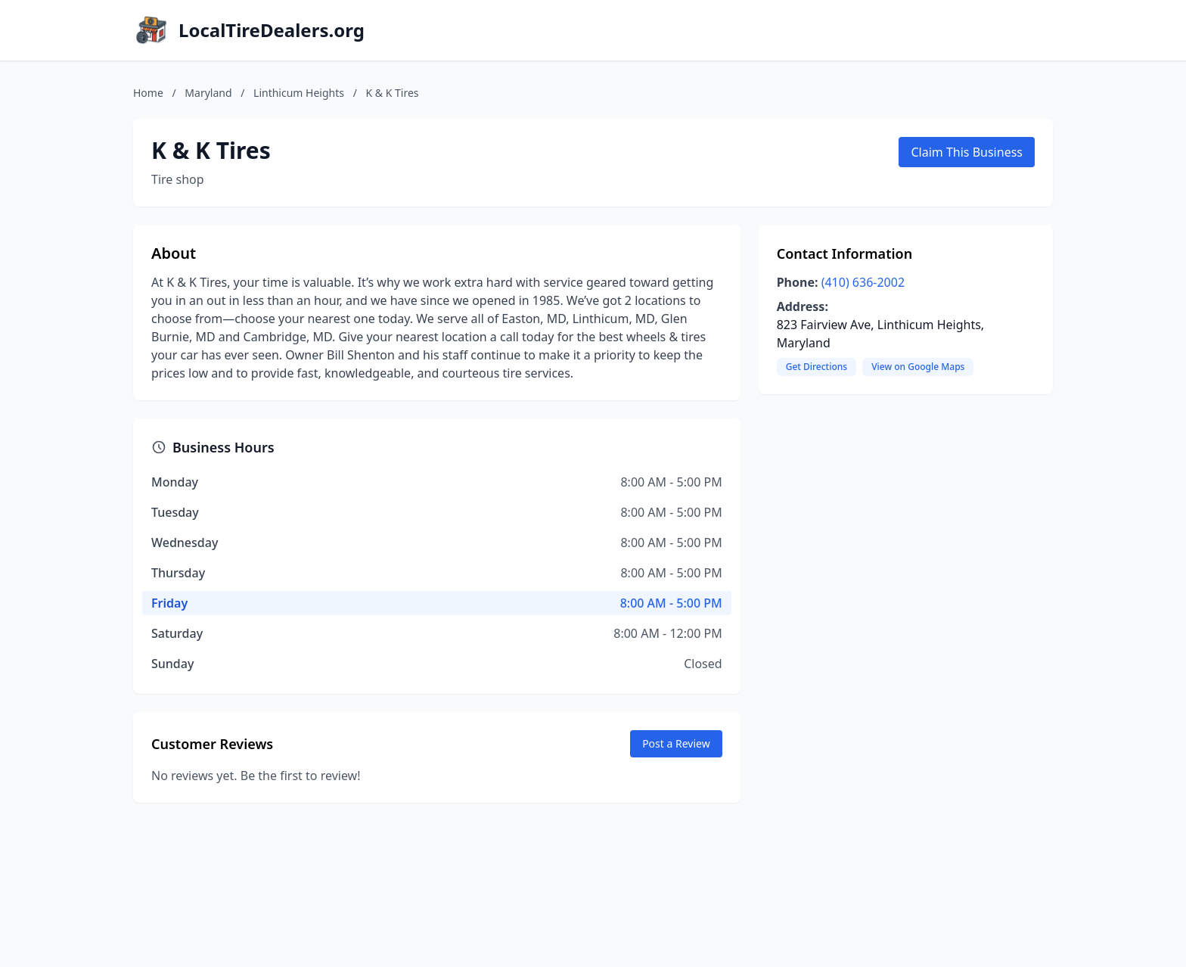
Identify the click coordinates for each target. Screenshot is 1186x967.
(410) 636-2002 (863, 282)
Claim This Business (967, 152)
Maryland (208, 93)
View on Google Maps (917, 366)
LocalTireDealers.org (272, 30)
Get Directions (816, 366)
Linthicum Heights (298, 93)
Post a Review (676, 743)
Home (148, 93)
